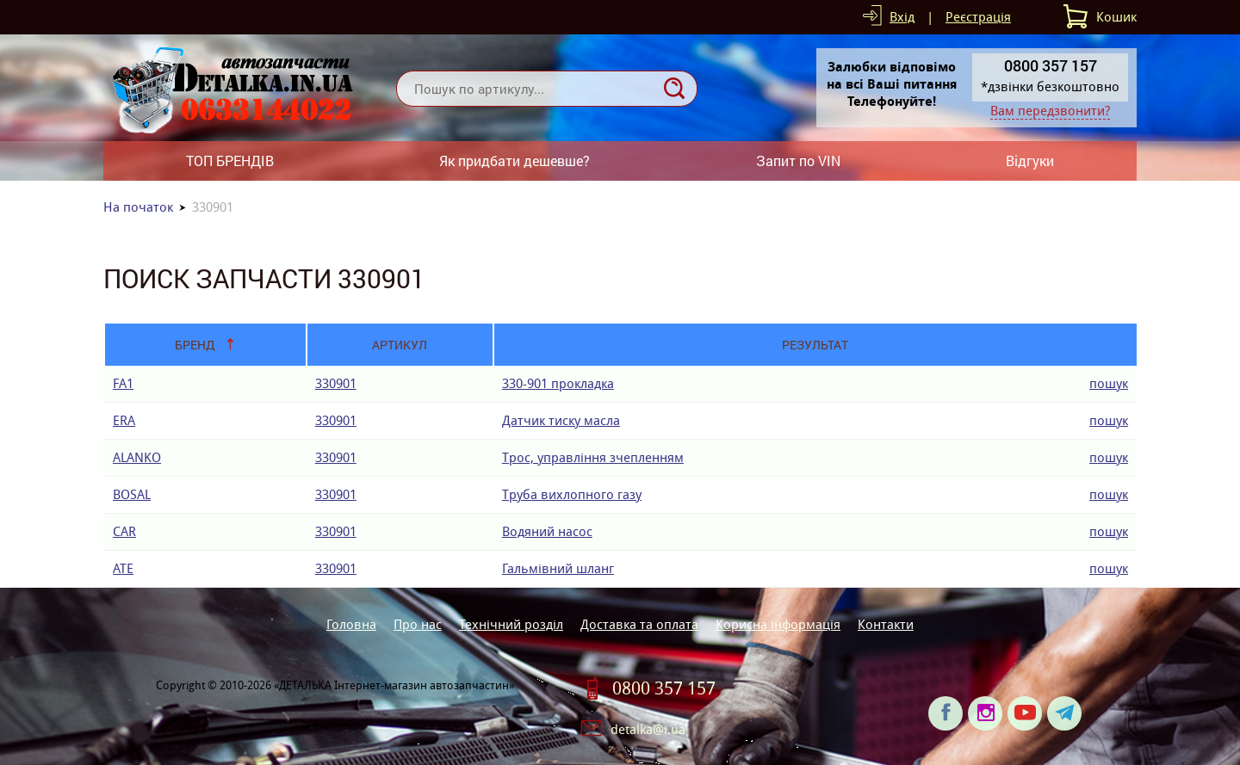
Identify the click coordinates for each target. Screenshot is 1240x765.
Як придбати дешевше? (514, 160)
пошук (1108, 383)
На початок (138, 207)
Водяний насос (547, 531)
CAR (124, 531)
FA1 (123, 383)
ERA (124, 420)
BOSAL (132, 494)
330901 (335, 383)
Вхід (902, 17)
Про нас (418, 624)
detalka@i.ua (648, 729)
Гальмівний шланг (558, 568)
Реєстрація (978, 17)
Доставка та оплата (639, 624)
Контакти (886, 624)
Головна (351, 624)
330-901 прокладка (558, 383)
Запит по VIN (798, 160)
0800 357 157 (664, 688)
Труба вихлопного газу (572, 494)
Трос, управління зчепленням (593, 457)
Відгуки (1030, 160)
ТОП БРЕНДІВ (230, 160)
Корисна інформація (778, 624)
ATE (123, 568)
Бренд (195, 344)
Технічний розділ (511, 624)
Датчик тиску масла (561, 420)
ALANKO (137, 457)
